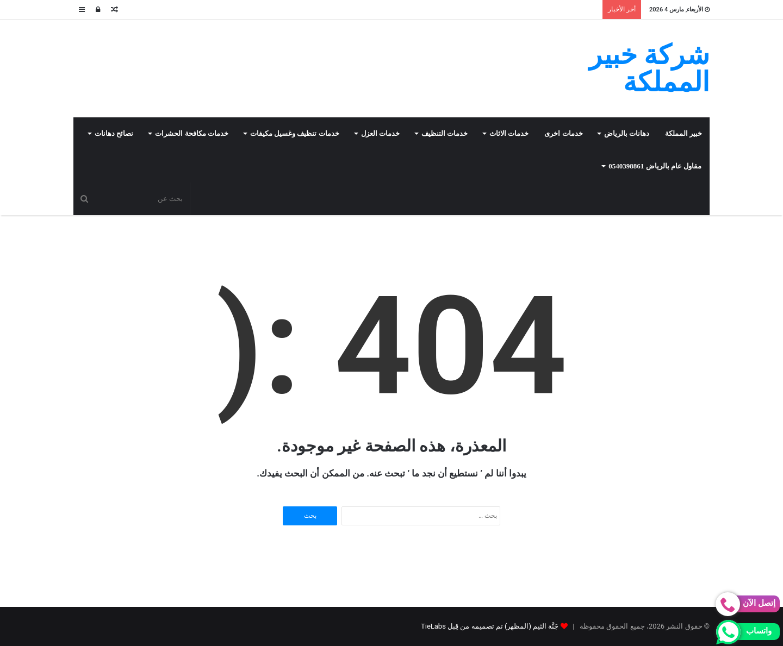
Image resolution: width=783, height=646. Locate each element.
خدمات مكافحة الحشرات (191, 133)
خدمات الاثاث (509, 133)
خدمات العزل (380, 133)
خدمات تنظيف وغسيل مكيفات (294, 133)
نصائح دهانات (114, 133)
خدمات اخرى (563, 133)
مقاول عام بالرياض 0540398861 (654, 166)
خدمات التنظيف (444, 133)
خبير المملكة (683, 133)
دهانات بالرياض (626, 133)
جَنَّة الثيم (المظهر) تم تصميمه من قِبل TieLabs (489, 626)
